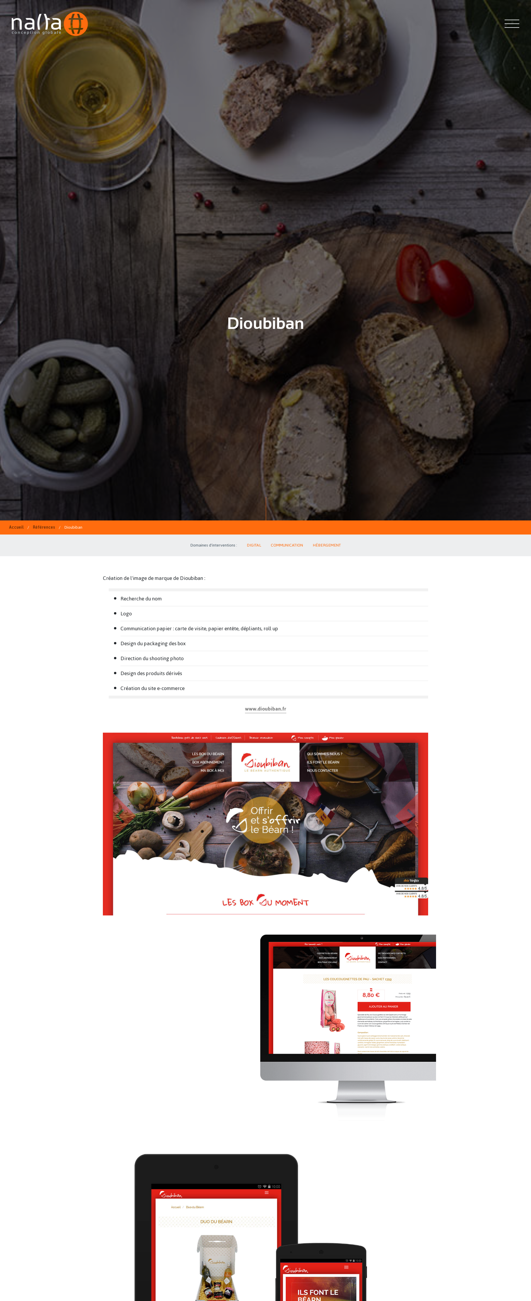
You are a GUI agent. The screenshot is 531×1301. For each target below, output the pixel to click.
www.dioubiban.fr (265, 708)
